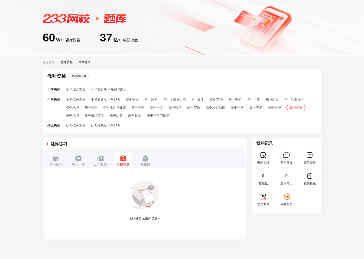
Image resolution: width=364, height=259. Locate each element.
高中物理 (274, 107)
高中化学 (237, 107)
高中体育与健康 (158, 115)
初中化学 (197, 99)
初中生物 (253, 99)
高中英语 (193, 107)
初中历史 (272, 99)
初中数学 (150, 99)
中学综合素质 (75, 99)
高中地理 (72, 115)
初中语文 (132, 99)
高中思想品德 (215, 107)
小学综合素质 (75, 89)
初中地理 (72, 107)
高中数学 (175, 107)
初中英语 (216, 99)
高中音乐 (134, 115)
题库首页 (49, 62)
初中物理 (137, 107)
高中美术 (255, 107)
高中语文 (156, 107)
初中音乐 (91, 107)
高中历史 (116, 115)
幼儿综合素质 (75, 125)
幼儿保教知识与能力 (105, 125)
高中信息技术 (94, 115)
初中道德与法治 (174, 99)
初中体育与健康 (114, 107)
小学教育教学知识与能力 (109, 89)
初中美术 (234, 99)
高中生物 (295, 107)
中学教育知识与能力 (105, 99)
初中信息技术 (294, 99)
